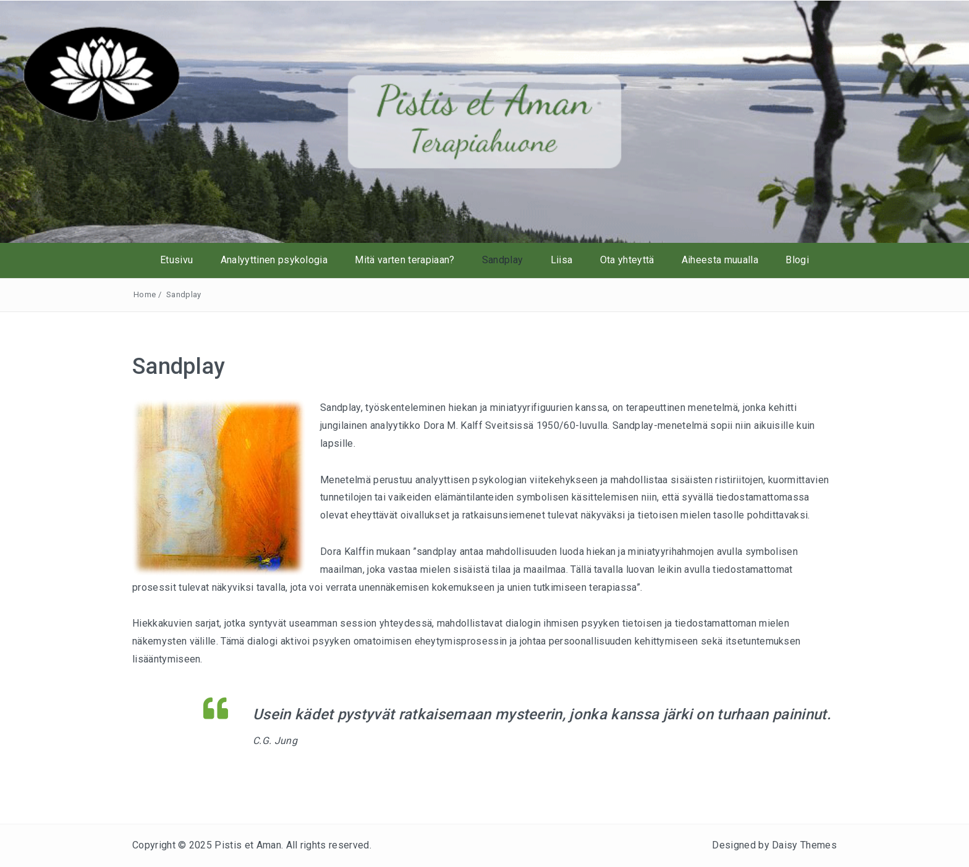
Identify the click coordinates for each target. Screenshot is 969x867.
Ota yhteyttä (627, 260)
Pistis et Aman (247, 845)
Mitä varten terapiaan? (404, 260)
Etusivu (176, 260)
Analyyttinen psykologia (274, 260)
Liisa (562, 260)
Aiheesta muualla (720, 260)
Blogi (797, 260)
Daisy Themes (804, 845)
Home (144, 294)
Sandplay (502, 260)
